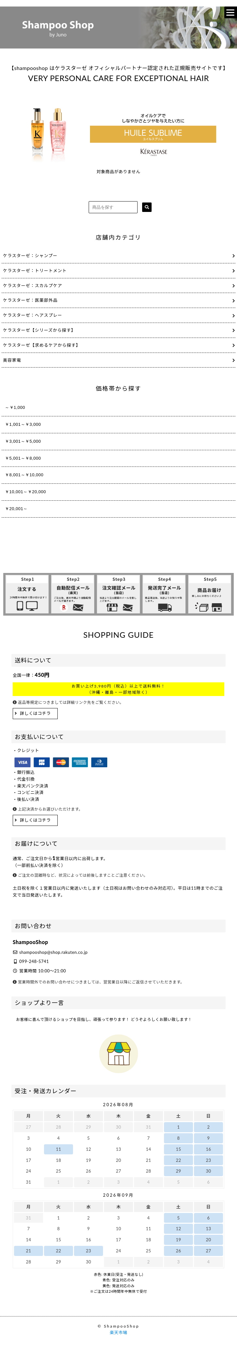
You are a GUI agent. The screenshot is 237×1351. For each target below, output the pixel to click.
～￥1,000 (15, 407)
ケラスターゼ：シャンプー (30, 255)
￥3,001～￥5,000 (23, 441)
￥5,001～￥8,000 (23, 458)
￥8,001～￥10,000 (24, 474)
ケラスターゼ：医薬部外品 (30, 300)
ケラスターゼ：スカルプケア (32, 285)
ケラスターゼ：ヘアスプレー (32, 315)
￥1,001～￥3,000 (23, 424)
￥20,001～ (16, 508)
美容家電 (12, 360)
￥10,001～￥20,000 (25, 491)
